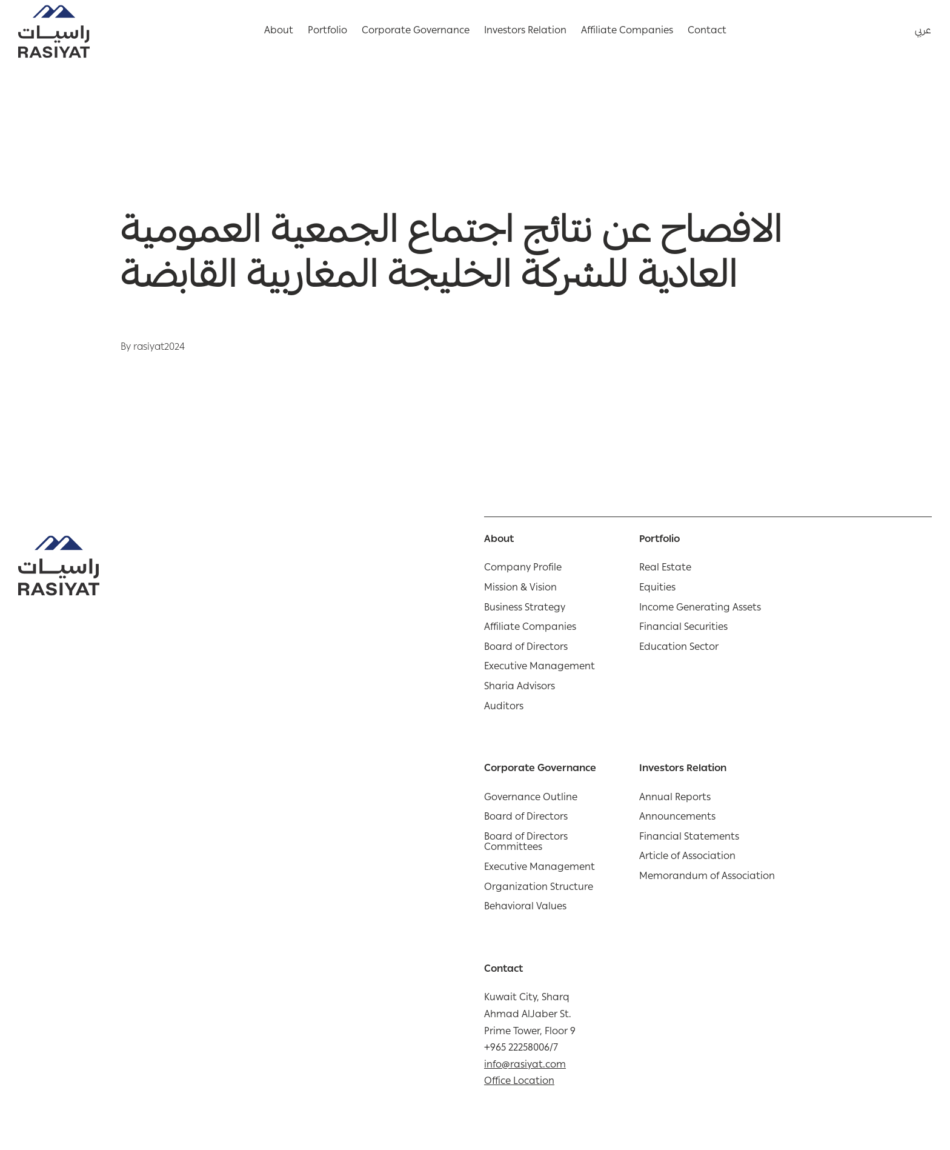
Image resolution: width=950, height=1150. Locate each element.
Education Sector (679, 648)
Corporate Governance (416, 31)
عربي (923, 31)
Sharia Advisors (519, 688)
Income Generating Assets (700, 609)
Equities (657, 589)
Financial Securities (683, 628)
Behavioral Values (525, 908)
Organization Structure (538, 888)
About (278, 31)
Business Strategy (524, 609)
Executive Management (539, 668)
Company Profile (523, 569)
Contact (707, 31)
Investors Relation (525, 31)
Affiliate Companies (627, 31)
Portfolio (327, 31)
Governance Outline (530, 799)
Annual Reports (675, 799)
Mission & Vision (520, 589)
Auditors (503, 708)
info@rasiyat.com (525, 1066)
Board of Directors (526, 648)
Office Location (519, 1082)
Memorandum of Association (707, 877)
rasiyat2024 (159, 348)
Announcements (677, 818)
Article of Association (687, 857)
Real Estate (665, 569)
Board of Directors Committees (526, 843)
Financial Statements (689, 838)
